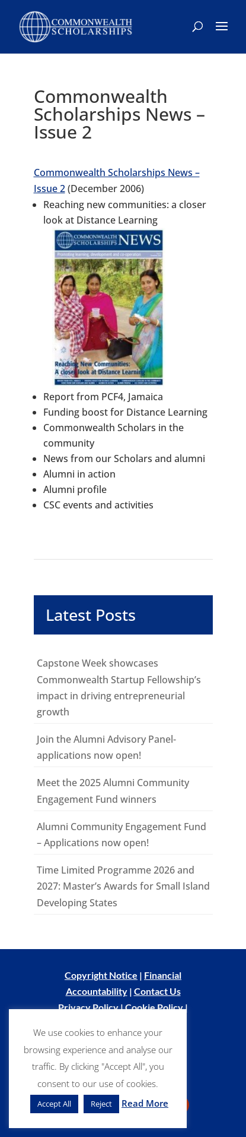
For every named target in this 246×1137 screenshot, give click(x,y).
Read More (145, 1103)
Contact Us (157, 991)
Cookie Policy (154, 1007)
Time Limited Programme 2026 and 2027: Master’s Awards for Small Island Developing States (123, 886)
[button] (221, 34)
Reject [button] (101, 1103)
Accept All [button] (54, 1103)
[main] (123, 501)
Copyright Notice (101, 975)
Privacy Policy (88, 1007)
